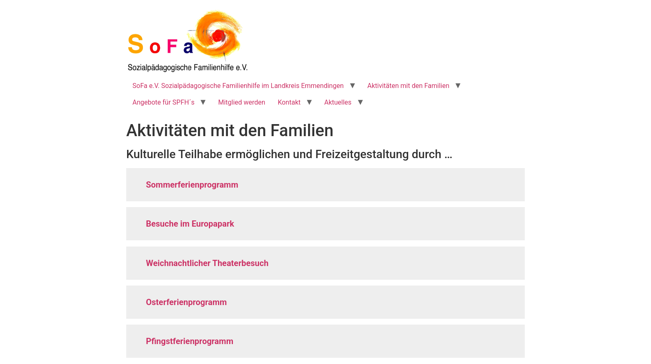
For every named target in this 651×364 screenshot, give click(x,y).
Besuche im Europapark (190, 224)
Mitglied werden (241, 102)
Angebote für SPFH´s (163, 102)
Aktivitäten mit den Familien (408, 86)
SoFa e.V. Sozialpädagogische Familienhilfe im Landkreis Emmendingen (238, 86)
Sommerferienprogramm (192, 185)
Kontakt (289, 102)
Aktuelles (338, 102)
